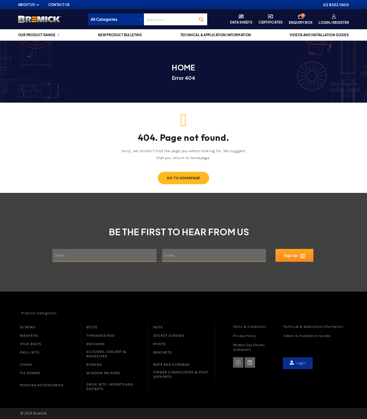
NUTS (158, 327)
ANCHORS (95, 344)
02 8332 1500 (336, 4)
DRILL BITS (29, 352)
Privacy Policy (244, 336)
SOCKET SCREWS (168, 335)
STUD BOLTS (30, 344)
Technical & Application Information (313, 327)
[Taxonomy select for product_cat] (117, 19)
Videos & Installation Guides (307, 336)
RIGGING (94, 364)
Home (183, 67)
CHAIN (26, 364)
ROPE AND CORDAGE (171, 364)
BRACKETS (162, 352)
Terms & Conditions (249, 327)
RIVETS (159, 344)
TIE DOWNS (30, 373)
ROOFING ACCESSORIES (42, 385)
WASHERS (29, 335)
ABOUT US (26, 5)
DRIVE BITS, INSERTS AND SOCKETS (109, 386)
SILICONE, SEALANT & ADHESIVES (106, 353)
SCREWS (28, 327)
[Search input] (170, 19)
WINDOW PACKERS (103, 373)
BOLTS (92, 327)
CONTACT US (59, 5)
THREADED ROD (100, 335)
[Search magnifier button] (201, 19)
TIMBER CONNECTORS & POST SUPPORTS (180, 374)
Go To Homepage (183, 178)
